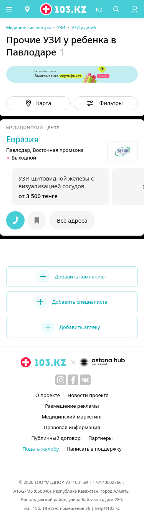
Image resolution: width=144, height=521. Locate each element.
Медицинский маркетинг (71, 416)
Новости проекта (88, 395)
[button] (9, 9)
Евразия (22, 139)
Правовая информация (72, 427)
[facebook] (73, 379)
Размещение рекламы (72, 405)
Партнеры (100, 438)
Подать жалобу (40, 448)
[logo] (64, 9)
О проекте (47, 395)
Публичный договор (56, 438)
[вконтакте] (85, 379)
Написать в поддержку (93, 448)
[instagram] (60, 379)
